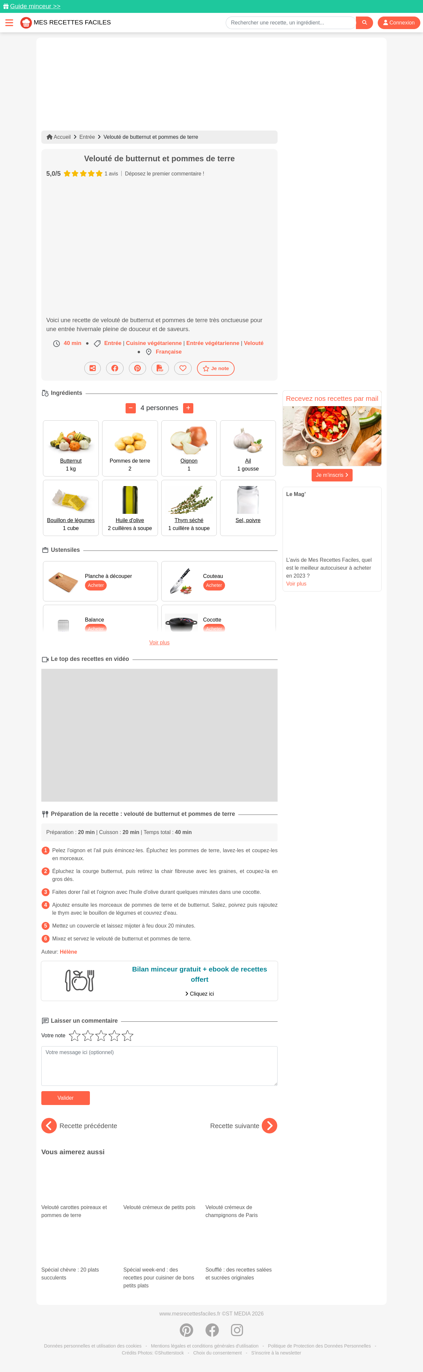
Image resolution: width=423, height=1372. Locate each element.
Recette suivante (243, 1126)
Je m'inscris (332, 475)
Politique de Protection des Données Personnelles (319, 1346)
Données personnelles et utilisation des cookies (92, 1346)
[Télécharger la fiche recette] (160, 368)
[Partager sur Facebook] (115, 368)
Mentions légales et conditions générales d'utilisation (205, 1346)
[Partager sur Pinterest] (137, 368)
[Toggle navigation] (9, 22)
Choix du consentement (217, 1352)
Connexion (399, 22)
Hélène (68, 952)
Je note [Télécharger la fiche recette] (216, 368)
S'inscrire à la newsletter (276, 1352)
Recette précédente (79, 1126)
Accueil (59, 137)
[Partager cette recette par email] (92, 368)
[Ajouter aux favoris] (183, 368)
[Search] (364, 22)
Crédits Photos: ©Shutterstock (153, 1352)
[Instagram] (237, 1333)
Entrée (87, 137)
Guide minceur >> (35, 6)
